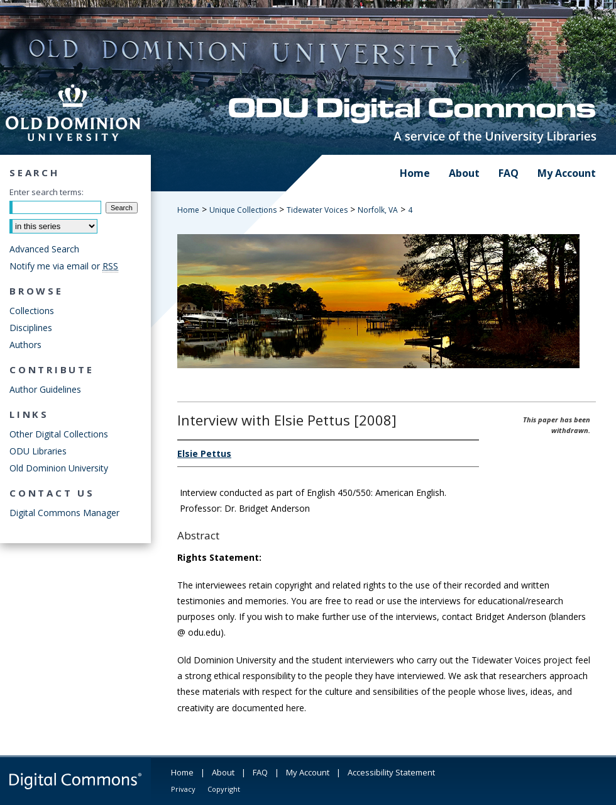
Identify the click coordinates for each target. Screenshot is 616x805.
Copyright (223, 789)
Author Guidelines (45, 389)
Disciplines (30, 328)
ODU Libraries (38, 451)
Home (188, 210)
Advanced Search (44, 249)
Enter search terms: (46, 192)
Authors (25, 345)
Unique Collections (243, 210)
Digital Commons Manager (64, 513)
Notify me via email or (63, 266)
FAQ (260, 772)
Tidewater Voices (317, 210)
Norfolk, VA (378, 210)
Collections (31, 311)
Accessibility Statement (391, 772)
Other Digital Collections (58, 434)
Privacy (183, 789)
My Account (307, 772)
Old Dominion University (58, 468)
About (223, 772)
